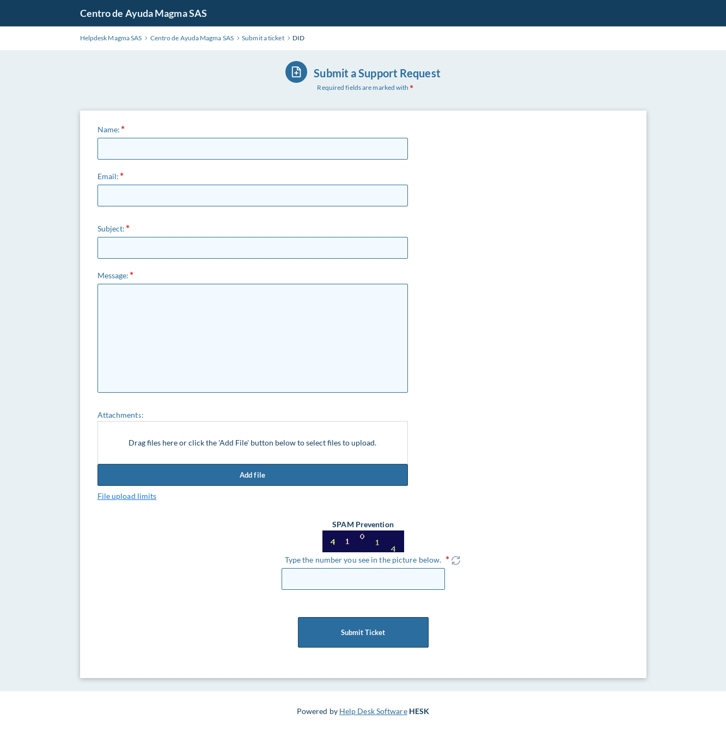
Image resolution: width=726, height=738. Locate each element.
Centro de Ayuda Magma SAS (144, 13)
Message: (113, 275)
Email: (108, 176)
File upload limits (127, 496)
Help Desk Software (373, 711)
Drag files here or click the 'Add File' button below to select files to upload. (252, 442)
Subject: (111, 228)
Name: (108, 129)
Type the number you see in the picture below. (363, 559)
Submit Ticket (363, 632)
